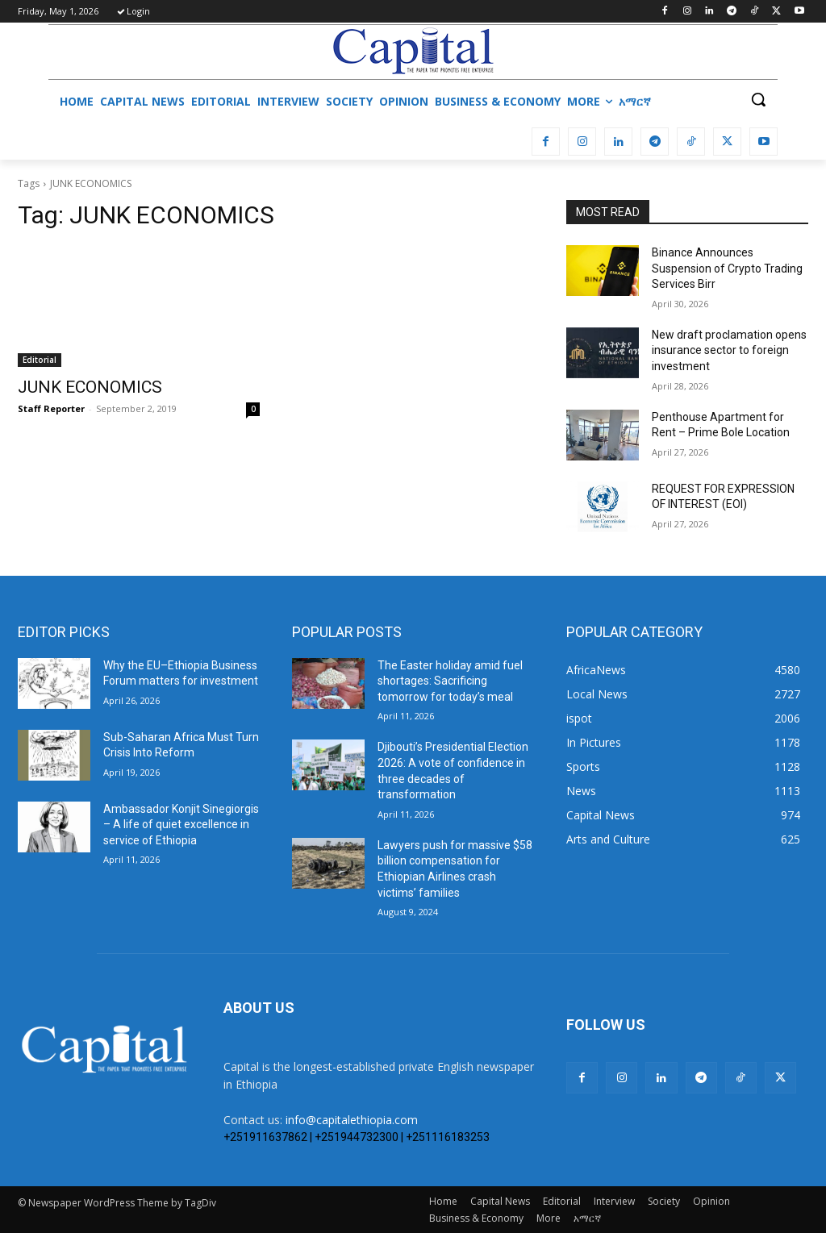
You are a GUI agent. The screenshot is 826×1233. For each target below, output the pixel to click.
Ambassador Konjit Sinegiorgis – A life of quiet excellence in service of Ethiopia (181, 824)
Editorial (39, 359)
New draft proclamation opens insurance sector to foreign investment (729, 350)
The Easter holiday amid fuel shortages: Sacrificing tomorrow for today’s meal (450, 681)
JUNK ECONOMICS (90, 387)
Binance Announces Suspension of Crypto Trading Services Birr (727, 268)
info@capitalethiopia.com (352, 1119)
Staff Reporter (51, 408)
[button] (758, 99)
